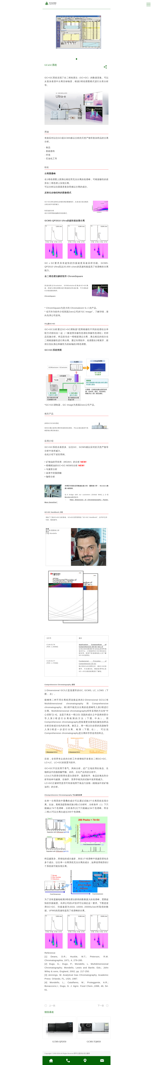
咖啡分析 (50, 476)
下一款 (101, 1005)
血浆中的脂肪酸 (54, 473)
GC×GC (49, 768)
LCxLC (48, 775)
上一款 (52, 1005)
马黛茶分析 (51, 469)
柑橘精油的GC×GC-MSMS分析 (62, 465)
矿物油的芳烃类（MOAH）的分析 (63, 462)
